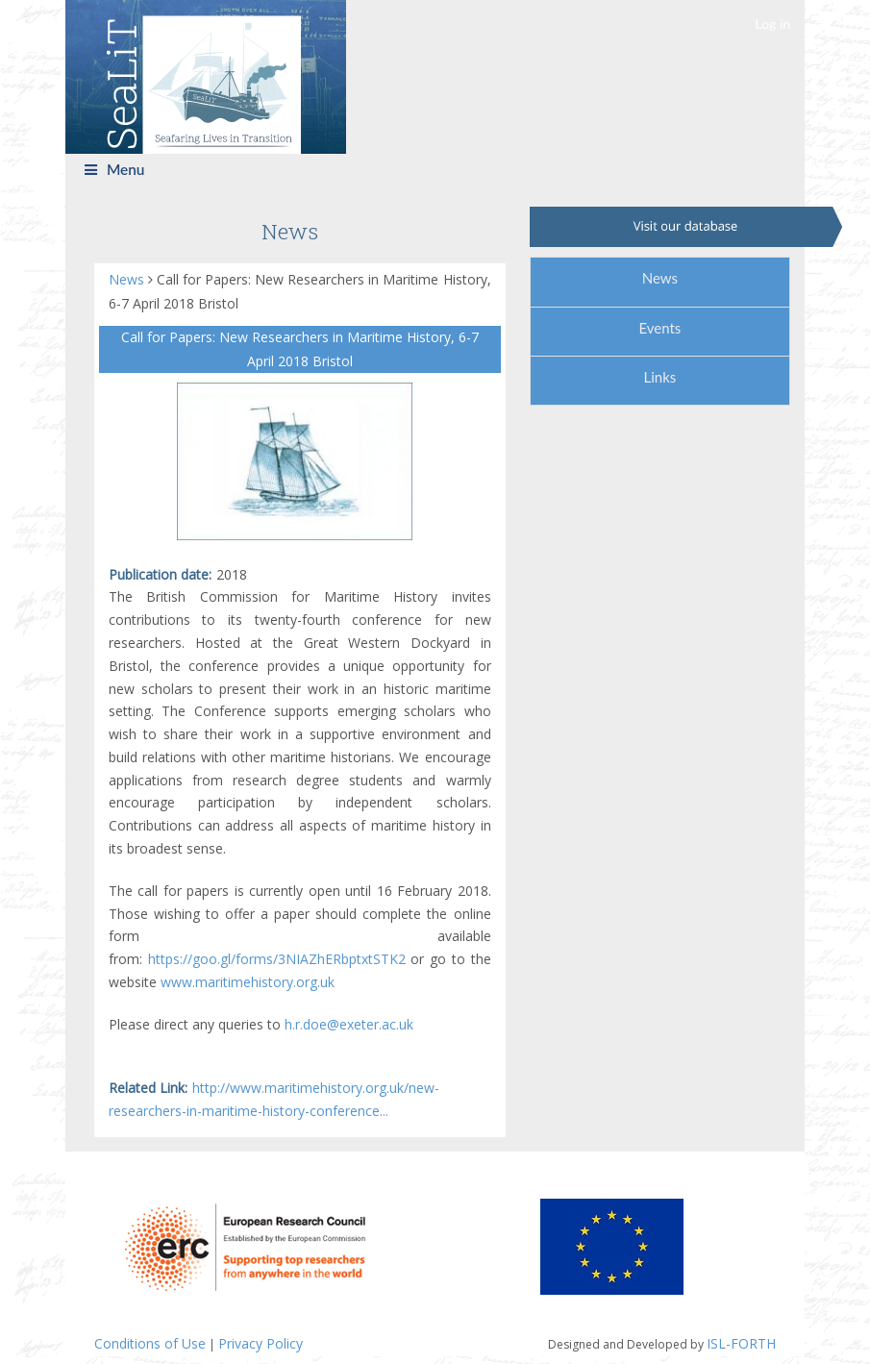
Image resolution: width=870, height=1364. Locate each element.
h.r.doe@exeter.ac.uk (349, 1024)
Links (659, 376)
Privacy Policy (260, 1343)
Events (659, 327)
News (128, 279)
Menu (115, 169)
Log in (773, 23)
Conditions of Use (150, 1343)
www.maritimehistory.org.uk (248, 982)
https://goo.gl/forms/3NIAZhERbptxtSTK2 (277, 959)
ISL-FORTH (741, 1343)
